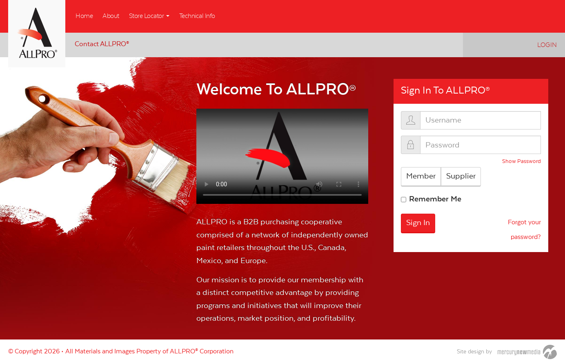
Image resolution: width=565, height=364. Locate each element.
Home (84, 16)
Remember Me (435, 198)
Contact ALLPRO (102, 44)
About (110, 16)
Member (421, 176)
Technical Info (197, 16)
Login (547, 45)
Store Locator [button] (149, 16)
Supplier (461, 176)
